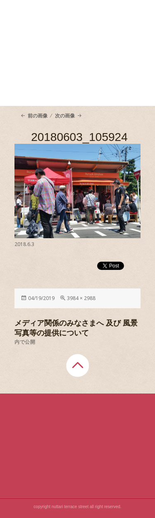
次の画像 (65, 115)
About (46, 72)
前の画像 (38, 115)
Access (46, 93)
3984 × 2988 (81, 298)
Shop (108, 72)
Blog (108, 93)
